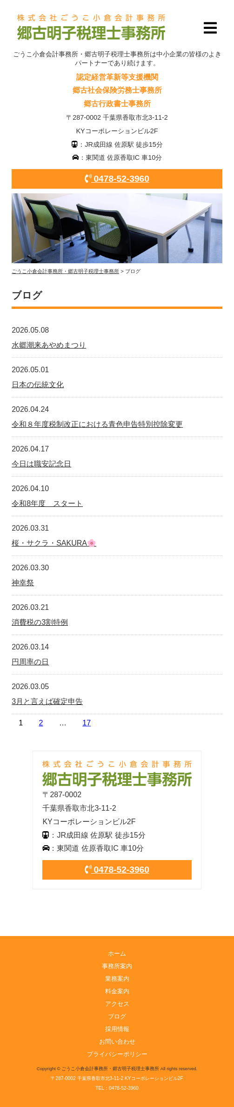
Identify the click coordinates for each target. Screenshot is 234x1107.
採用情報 (117, 1028)
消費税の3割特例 (40, 622)
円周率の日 (30, 662)
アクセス (117, 1003)
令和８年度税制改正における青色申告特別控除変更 (97, 424)
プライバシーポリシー (117, 1054)
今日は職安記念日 (41, 464)
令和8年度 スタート (47, 503)
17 (86, 723)
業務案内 (117, 978)
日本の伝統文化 (38, 385)
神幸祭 (23, 583)
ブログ (117, 1016)
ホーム (117, 953)
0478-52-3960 (120, 179)
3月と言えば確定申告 (47, 701)
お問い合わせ (117, 1041)
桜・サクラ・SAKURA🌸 (54, 543)
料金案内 (117, 991)
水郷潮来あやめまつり (49, 345)
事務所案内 (117, 966)
